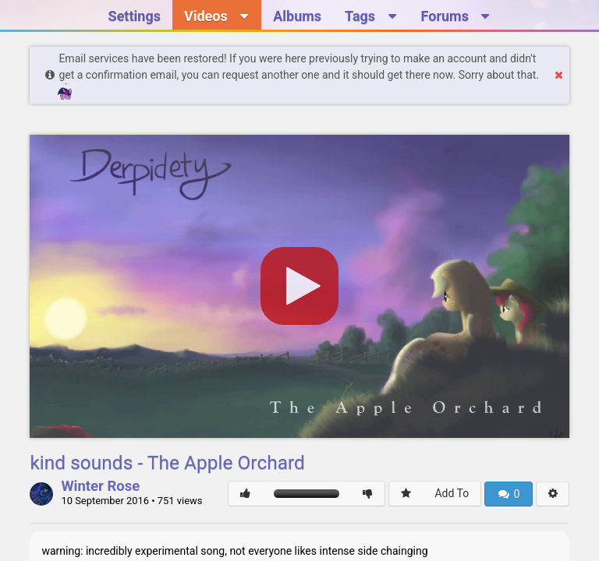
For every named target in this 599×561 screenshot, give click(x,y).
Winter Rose (100, 487)
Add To (451, 493)
